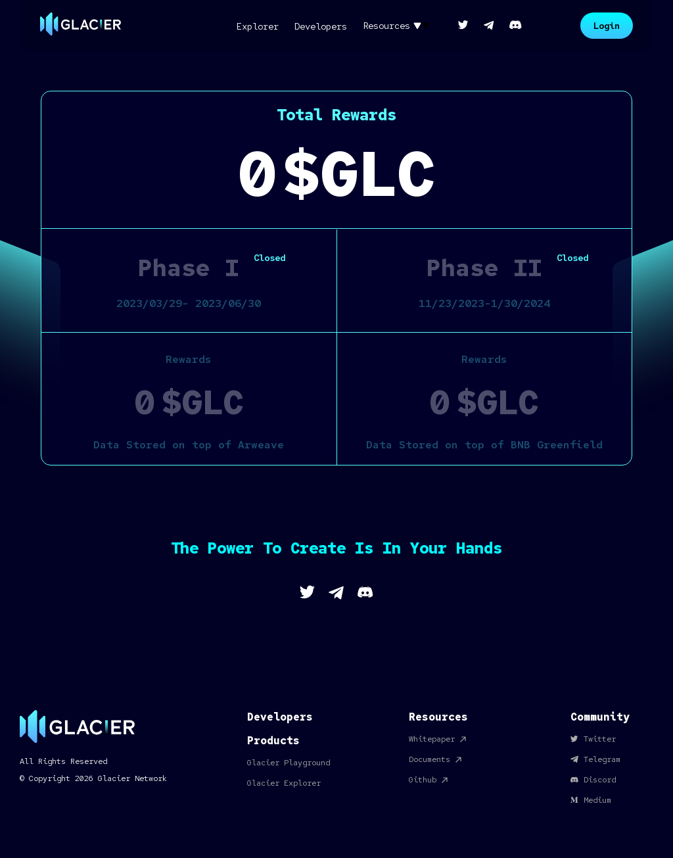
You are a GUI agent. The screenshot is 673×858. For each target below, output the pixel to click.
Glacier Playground (288, 762)
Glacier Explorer (284, 783)
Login (606, 26)
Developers (280, 717)
